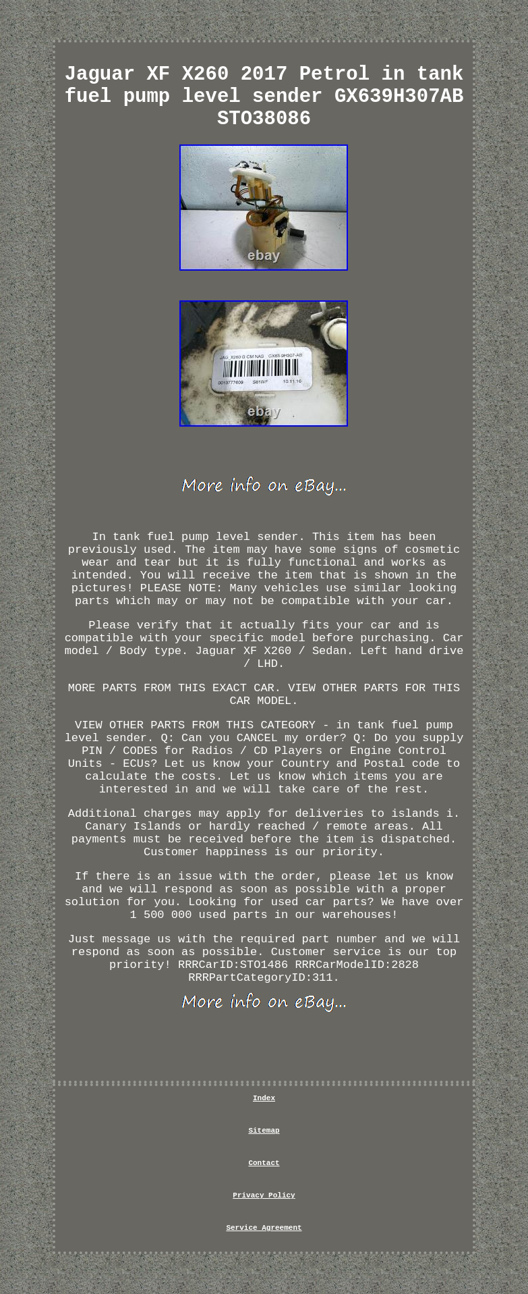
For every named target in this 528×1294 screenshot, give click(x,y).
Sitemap (263, 1131)
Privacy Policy (264, 1195)
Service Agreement (263, 1228)
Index (264, 1098)
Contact (263, 1163)
